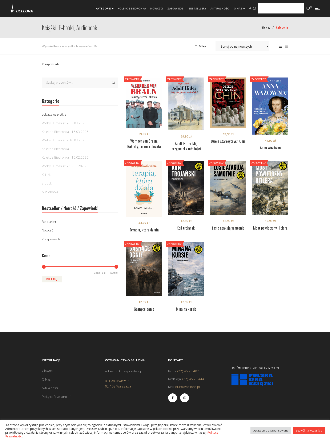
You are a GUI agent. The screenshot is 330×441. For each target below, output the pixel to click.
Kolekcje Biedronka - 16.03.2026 (65, 132)
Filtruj (51, 279)
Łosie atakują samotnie (228, 228)
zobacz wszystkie (54, 114)
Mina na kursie (186, 309)
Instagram (254, 8)
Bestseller (49, 221)
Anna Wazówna (270, 147)
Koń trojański (186, 228)
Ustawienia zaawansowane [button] (271, 430)
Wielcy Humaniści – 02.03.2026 (64, 123)
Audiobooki (50, 192)
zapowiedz (52, 64)
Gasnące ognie (144, 309)
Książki (46, 174)
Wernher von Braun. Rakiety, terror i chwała (144, 143)
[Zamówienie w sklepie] (242, 46)
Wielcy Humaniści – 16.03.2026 (64, 140)
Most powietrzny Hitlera (270, 228)
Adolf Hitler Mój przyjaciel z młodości (186, 146)
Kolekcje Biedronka (55, 149)
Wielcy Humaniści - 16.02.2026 (64, 166)
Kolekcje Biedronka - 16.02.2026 (65, 157)
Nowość (47, 230)
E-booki (47, 183)
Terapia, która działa (144, 230)
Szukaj (113, 83)
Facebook (250, 8)
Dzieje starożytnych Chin (228, 141)
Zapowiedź (52, 239)
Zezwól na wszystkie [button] (309, 430)
